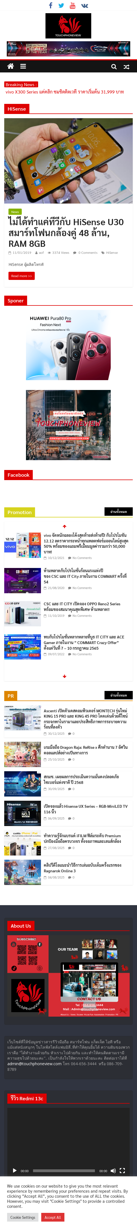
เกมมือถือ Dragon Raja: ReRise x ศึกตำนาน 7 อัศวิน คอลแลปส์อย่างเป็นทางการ (86, 750)
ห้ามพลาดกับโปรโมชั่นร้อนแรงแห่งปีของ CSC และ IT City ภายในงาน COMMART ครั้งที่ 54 (85, 576)
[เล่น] (15, 1171)
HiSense (112, 252)
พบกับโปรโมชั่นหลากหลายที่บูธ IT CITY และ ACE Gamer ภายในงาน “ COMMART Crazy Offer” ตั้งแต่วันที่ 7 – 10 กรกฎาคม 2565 (84, 642)
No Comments (82, 558)
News (15, 211)
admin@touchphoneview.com (34, 1063)
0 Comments (85, 252)
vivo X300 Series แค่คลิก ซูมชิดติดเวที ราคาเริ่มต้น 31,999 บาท (65, 92)
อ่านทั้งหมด (118, 511)
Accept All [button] (53, 1217)
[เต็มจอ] (122, 1171)
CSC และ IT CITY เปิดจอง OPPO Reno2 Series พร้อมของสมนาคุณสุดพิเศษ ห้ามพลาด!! (82, 606)
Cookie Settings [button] (22, 1217)
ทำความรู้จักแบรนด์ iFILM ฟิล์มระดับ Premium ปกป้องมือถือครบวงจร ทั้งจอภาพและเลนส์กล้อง (82, 838)
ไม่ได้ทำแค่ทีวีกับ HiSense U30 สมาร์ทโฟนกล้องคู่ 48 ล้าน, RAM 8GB (66, 232)
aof (41, 252)
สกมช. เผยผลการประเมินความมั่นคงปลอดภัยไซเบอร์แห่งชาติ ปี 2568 (81, 779)
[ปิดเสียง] (113, 1171)
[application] (68, 1142)
